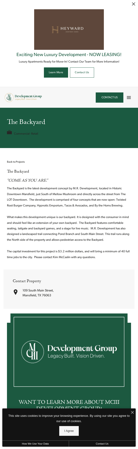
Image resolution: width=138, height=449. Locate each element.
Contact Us (82, 72)
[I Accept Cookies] (132, 413)
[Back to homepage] (23, 97)
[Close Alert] (133, 4)
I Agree (69, 431)
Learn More (56, 72)
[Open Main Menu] (128, 96)
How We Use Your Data (35, 443)
